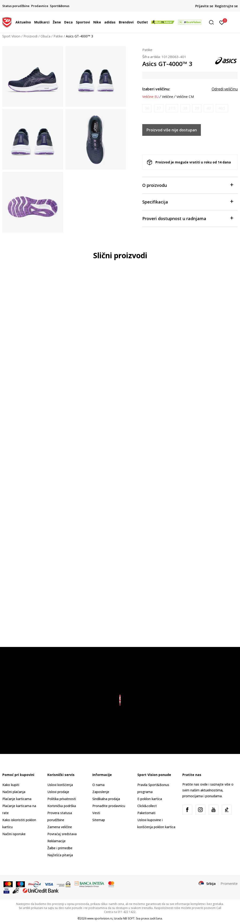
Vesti (96, 813)
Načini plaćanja (13, 792)
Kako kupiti (10, 785)
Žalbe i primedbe (59, 848)
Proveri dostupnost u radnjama (187, 218)
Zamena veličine (59, 827)
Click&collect (147, 806)
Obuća (45, 36)
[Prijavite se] (222, 22)
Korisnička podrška (61, 806)
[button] (213, 22)
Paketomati (146, 813)
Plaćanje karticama (16, 799)
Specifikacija (187, 201)
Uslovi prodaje (58, 792)
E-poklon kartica (149, 799)
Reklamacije (56, 841)
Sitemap (98, 820)
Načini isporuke (14, 834)
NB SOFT (129, 918)
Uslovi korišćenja (60, 785)
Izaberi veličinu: (156, 89)
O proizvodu (187, 185)
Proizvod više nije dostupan (171, 130)
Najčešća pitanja (60, 855)
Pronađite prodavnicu (108, 806)
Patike (58, 36)
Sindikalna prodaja (106, 799)
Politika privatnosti (61, 799)
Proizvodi (30, 36)
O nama (98, 785)
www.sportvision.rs (99, 918)
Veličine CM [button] (185, 97)
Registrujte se (226, 6)
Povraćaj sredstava (62, 834)
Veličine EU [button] (150, 97)
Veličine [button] (167, 97)
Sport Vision (11, 36)
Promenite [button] (229, 883)
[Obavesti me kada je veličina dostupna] (147, 108)
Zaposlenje (100, 792)
